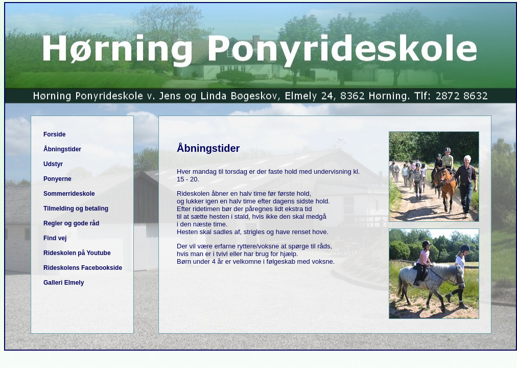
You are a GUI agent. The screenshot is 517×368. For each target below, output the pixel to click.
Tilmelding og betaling (75, 208)
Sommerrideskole (69, 193)
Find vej (54, 238)
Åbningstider (62, 149)
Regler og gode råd (71, 223)
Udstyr (53, 164)
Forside (54, 134)
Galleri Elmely (63, 282)
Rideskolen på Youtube (77, 253)
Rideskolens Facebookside (82, 267)
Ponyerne (57, 178)
